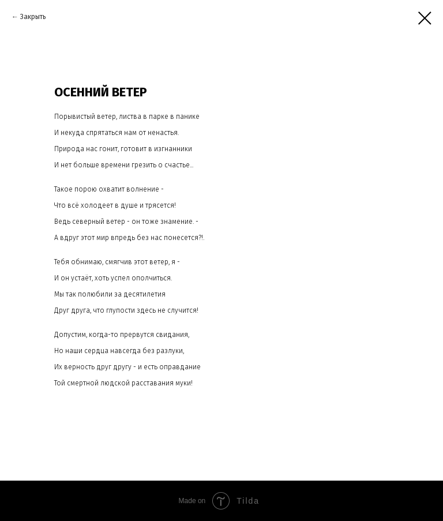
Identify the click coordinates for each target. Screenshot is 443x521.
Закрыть (33, 17)
